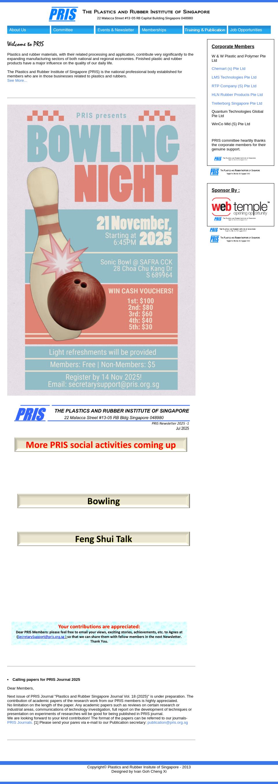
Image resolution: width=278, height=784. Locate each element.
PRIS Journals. (20, 722)
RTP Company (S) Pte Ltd (234, 86)
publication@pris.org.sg (168, 722)
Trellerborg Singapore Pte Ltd (237, 103)
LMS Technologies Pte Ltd (234, 77)
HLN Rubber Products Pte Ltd (237, 94)
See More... (17, 80)
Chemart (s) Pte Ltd (228, 68)
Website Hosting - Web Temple (139, 779)
